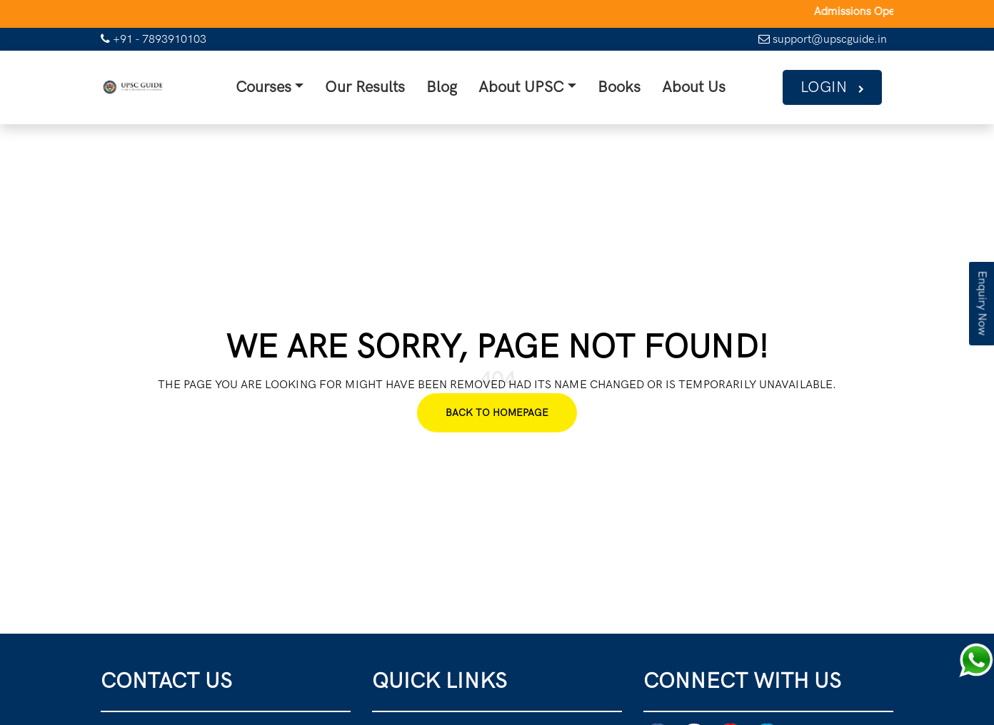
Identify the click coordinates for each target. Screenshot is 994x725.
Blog (446, 86)
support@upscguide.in (822, 39)
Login (833, 86)
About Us (688, 86)
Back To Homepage (497, 411)
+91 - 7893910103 (153, 39)
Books (616, 86)
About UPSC (522, 86)
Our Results (372, 86)
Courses (273, 86)
